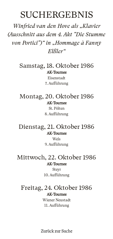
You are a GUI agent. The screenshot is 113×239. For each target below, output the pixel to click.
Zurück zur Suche (56, 231)
